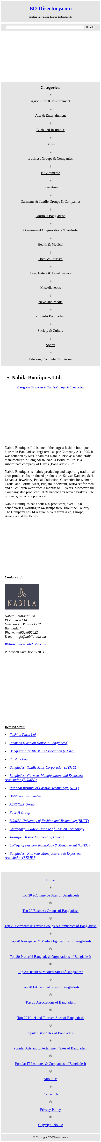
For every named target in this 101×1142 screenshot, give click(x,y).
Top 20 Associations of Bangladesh (50, 1002)
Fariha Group (20, 759)
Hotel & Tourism (50, 259)
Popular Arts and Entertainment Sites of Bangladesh (50, 1048)
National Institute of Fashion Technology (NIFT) (44, 788)
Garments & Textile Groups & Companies (50, 201)
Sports (50, 345)
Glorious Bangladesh (50, 216)
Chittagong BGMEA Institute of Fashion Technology (47, 829)
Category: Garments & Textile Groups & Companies (50, 387)
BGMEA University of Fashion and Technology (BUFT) (49, 821)
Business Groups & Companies (50, 158)
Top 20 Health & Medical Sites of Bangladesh (50, 972)
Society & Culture (50, 330)
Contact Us (51, 1094)
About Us (50, 1079)
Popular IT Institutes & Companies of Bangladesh (50, 1064)
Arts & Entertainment (50, 115)
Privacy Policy (50, 1109)
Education (50, 187)
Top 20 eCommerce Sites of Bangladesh (50, 895)
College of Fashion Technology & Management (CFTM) (50, 845)
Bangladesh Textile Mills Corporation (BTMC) (43, 767)
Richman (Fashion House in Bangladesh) (39, 743)
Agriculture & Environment (50, 101)
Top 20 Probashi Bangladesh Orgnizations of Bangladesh (50, 956)
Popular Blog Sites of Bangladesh (51, 1033)
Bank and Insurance (50, 130)
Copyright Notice (50, 1125)
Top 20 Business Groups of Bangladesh (50, 911)
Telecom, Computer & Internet (50, 359)
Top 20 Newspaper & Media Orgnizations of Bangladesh (50, 941)
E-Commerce (50, 173)
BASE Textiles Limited (25, 796)
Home (50, 880)
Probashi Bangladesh (50, 316)
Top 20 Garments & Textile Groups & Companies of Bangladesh (50, 926)
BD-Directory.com (50, 8)
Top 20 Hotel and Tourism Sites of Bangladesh (50, 1018)
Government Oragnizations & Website (50, 230)
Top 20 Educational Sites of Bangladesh (50, 987)
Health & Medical (50, 244)
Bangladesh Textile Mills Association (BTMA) (42, 751)
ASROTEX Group (22, 804)
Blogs (50, 144)
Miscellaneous (50, 287)
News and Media (51, 302)
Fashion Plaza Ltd (23, 735)
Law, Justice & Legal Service (50, 273)
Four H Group (20, 812)
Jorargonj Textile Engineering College (37, 837)
